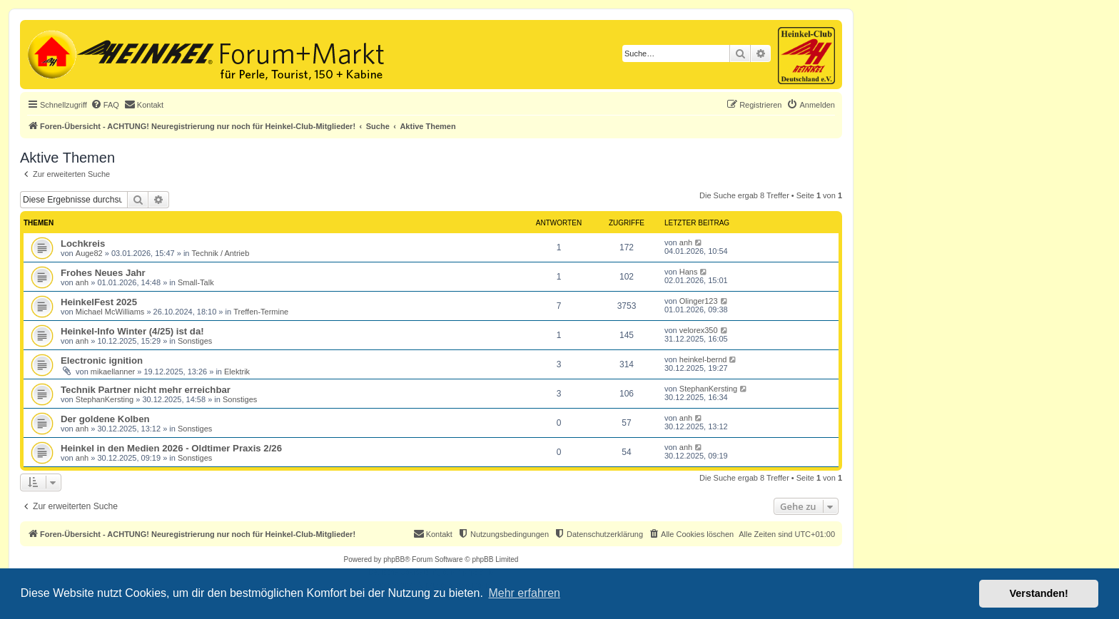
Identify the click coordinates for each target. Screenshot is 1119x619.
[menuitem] (105, 104)
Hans (688, 271)
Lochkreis (83, 243)
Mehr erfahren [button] (524, 593)
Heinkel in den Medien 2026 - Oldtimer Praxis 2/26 (171, 448)
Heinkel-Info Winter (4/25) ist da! (132, 331)
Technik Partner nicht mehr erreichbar (146, 389)
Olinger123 (698, 301)
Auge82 (89, 253)
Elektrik (237, 371)
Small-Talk (196, 282)
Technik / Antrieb (221, 253)
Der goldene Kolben (105, 419)
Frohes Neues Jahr (103, 272)
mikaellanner (113, 371)
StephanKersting (104, 399)
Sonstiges (195, 341)
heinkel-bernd (703, 359)
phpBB (394, 559)
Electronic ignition (102, 360)
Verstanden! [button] (1039, 593)
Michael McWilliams (110, 311)
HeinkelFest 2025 (99, 302)
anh (685, 242)
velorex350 (698, 330)
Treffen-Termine (260, 311)
